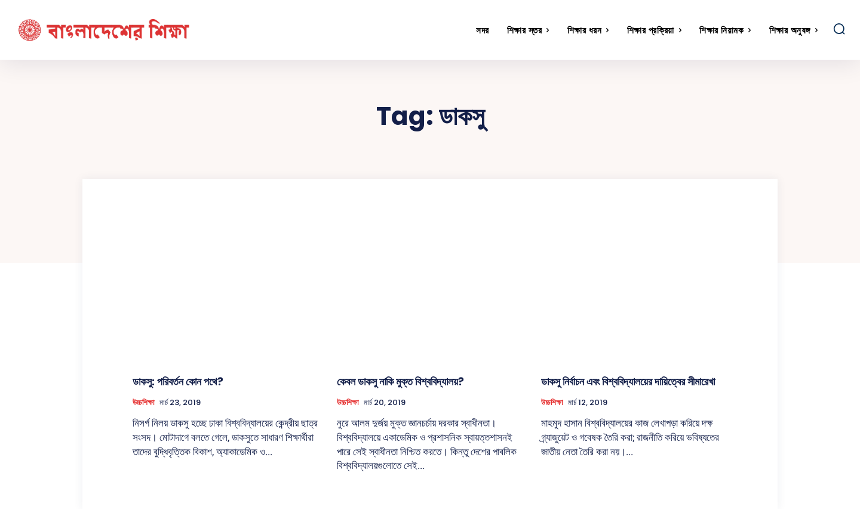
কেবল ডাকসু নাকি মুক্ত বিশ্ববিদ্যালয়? (400, 381)
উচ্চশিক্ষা (144, 402)
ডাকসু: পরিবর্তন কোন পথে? (178, 381)
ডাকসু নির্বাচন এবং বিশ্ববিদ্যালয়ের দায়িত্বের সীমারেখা (628, 381)
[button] (839, 28)
